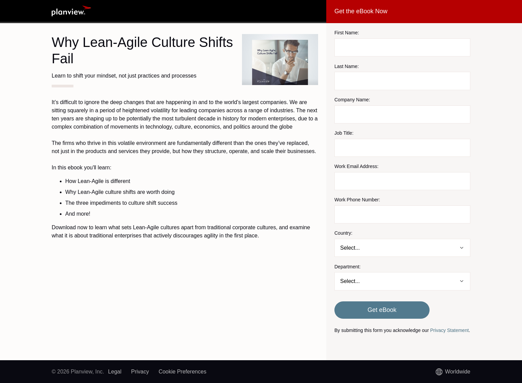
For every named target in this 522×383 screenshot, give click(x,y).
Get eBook (381, 309)
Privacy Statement (449, 330)
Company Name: (352, 99)
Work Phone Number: (357, 199)
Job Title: (343, 133)
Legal (114, 371)
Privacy (140, 371)
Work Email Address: (356, 166)
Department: (347, 266)
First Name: (346, 32)
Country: (343, 233)
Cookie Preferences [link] (183, 371)
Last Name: (346, 66)
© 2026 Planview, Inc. (78, 371)
